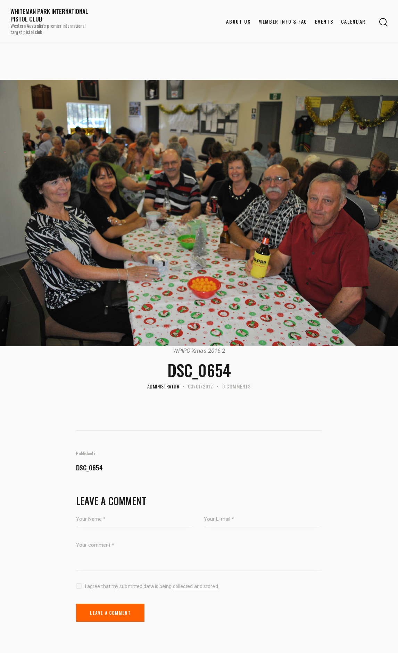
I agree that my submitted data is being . (152, 586)
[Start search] (383, 22)
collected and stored (195, 586)
